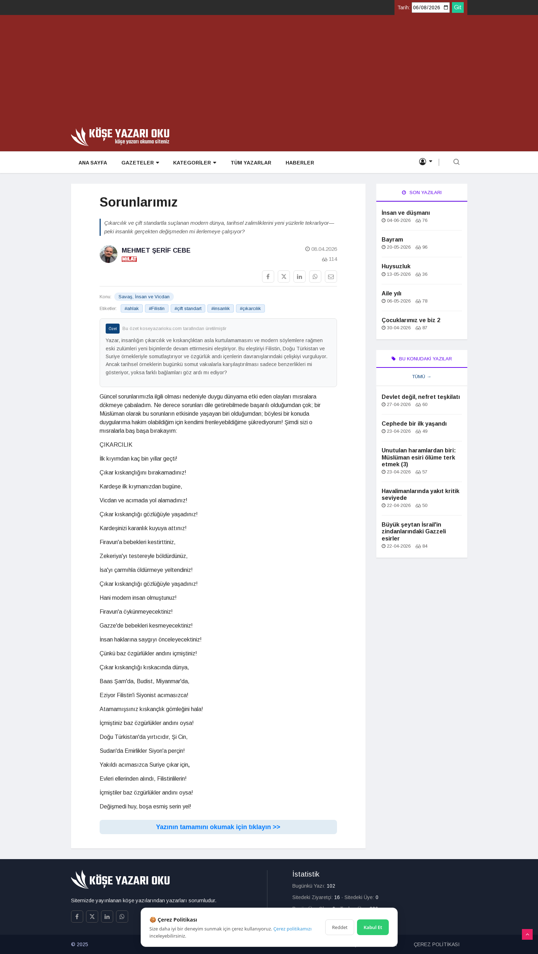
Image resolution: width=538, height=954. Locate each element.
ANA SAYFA (92, 163)
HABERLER (299, 163)
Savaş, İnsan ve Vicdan (144, 296)
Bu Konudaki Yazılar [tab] (422, 358)
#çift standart (188, 308)
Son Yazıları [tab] (422, 192)
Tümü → (421, 376)
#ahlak (132, 308)
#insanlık (220, 308)
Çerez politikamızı (292, 928)
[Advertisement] (269, 73)
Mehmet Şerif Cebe (156, 250)
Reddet (339, 927)
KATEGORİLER (194, 162)
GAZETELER (140, 162)
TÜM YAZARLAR (250, 163)
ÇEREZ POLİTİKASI (436, 944)
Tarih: (403, 7)
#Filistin (157, 308)
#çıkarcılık (250, 308)
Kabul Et (372, 927)
